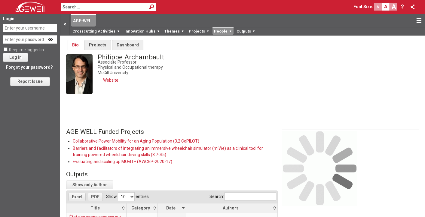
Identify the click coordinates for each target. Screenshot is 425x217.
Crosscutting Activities (96, 31)
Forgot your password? (29, 67)
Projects (199, 31)
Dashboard (128, 44)
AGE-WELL (83, 20)
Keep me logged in (26, 49)
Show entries (127, 196)
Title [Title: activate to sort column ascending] (95, 208)
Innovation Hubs (142, 31)
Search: (242, 196)
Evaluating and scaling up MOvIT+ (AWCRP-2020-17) (122, 161)
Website (110, 80)
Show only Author (89, 184)
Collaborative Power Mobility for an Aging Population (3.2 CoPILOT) (136, 141)
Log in (15, 57)
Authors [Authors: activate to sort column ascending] (231, 208)
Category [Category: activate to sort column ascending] (140, 208)
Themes (174, 31)
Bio (75, 44)
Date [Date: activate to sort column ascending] (171, 208)
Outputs (246, 31)
